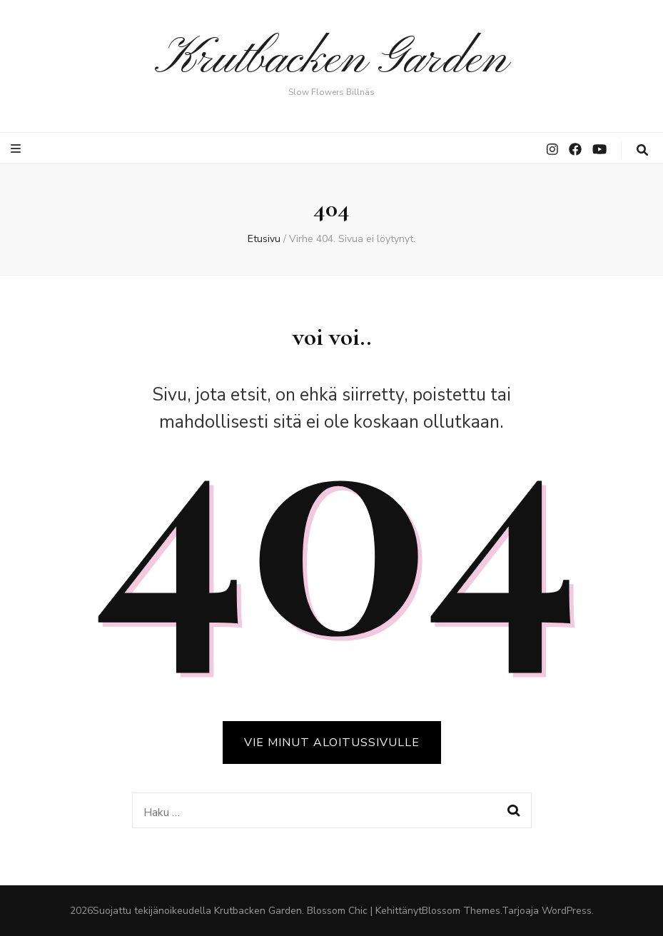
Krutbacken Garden (331, 60)
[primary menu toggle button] (17, 149)
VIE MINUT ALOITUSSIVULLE (332, 742)
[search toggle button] (642, 150)
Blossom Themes (461, 910)
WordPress (567, 910)
